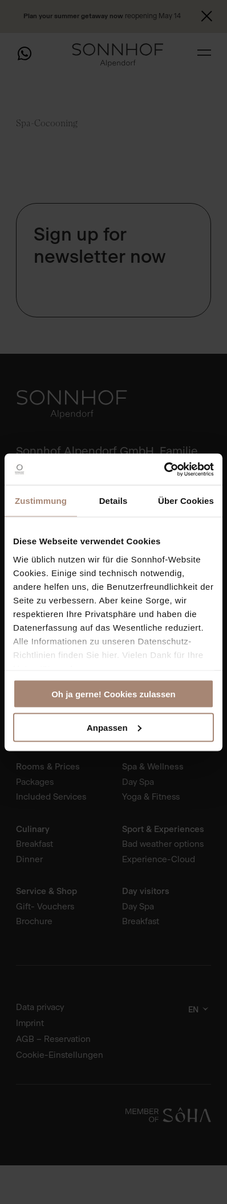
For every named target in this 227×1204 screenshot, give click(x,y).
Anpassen (114, 727)
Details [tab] (113, 501)
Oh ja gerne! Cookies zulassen (113, 694)
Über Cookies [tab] (186, 501)
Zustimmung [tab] (41, 501)
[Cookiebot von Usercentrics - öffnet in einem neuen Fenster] (164, 469)
